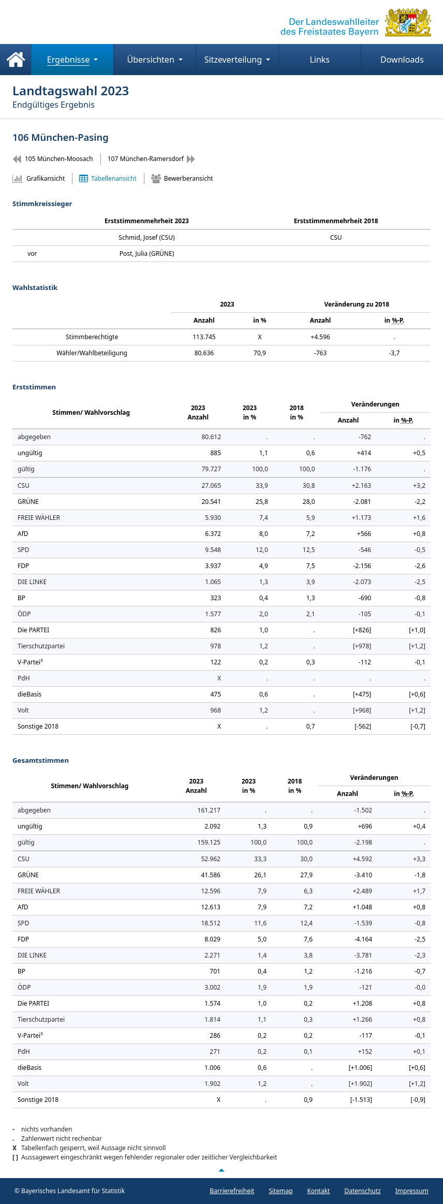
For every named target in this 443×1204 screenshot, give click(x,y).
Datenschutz (362, 1190)
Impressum (412, 1190)
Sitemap (280, 1190)
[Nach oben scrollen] (221, 1170)
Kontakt (318, 1190)
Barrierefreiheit (232, 1190)
